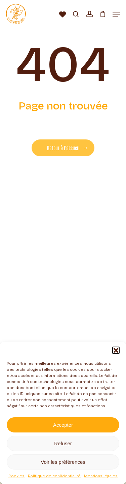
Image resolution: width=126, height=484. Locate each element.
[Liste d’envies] (63, 14)
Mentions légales (101, 476)
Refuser (63, 443)
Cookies (16, 476)
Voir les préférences (63, 462)
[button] (116, 350)
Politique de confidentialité (54, 476)
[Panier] (102, 14)
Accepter (63, 425)
